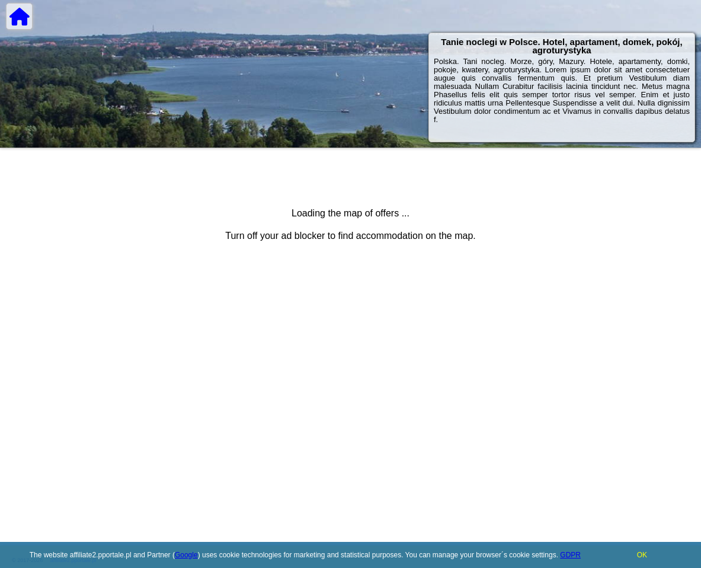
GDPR (570, 555)
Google (186, 555)
